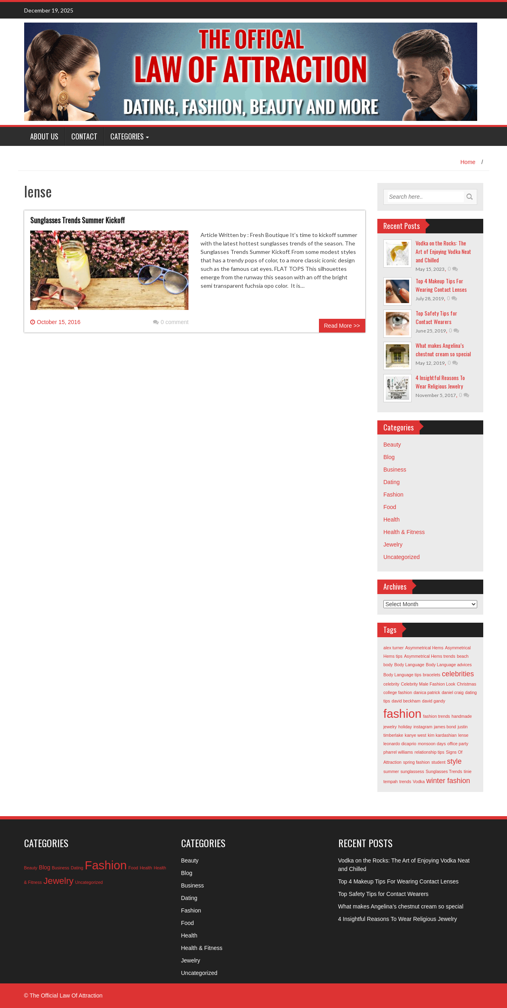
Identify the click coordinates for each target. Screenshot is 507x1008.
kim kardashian (442, 735)
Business (394, 469)
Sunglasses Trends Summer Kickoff (77, 220)
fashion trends (436, 716)
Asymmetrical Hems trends (429, 656)
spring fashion (416, 762)
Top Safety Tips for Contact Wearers (436, 317)
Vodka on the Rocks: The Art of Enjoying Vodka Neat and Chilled (443, 251)
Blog (389, 457)
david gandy (433, 700)
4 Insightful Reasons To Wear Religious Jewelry (440, 381)
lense (463, 735)
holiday (405, 726)
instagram (423, 726)
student (438, 762)
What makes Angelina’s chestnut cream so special (443, 349)
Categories (127, 136)
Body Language (409, 664)
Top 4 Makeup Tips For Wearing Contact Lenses (441, 284)
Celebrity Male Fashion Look (428, 684)
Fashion (393, 494)
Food (389, 507)
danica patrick (427, 692)
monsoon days (432, 743)
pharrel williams (398, 752)
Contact (84, 136)
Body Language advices (449, 664)
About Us (44, 136)
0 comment (170, 322)
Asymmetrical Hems (424, 647)
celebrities (458, 674)
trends (405, 781)
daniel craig (453, 692)
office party (457, 743)
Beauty (392, 444)
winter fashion (448, 781)
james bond (445, 726)
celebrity (391, 684)
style (454, 761)
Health (391, 519)
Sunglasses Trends (444, 771)
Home (467, 162)
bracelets (431, 674)
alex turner (393, 647)
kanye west (415, 735)
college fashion (397, 692)
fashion (402, 713)
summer (391, 771)
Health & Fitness (404, 532)
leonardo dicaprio (399, 743)
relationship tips (429, 752)
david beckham (405, 700)
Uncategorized (401, 557)
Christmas (466, 684)
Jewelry (392, 544)
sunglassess (412, 771)
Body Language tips (402, 674)
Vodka (419, 781)
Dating (391, 482)
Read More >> (342, 325)
